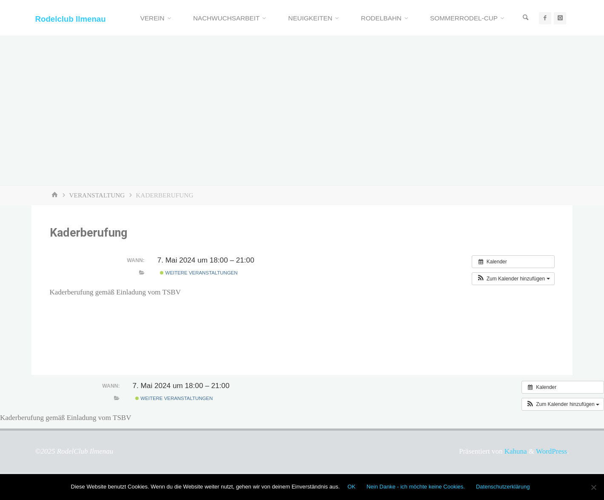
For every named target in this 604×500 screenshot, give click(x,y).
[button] (513, 279)
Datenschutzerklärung (503, 486)
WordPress (551, 451)
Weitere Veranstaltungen (198, 272)
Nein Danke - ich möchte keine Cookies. (416, 486)
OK (352, 486)
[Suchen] (526, 18)
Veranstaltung (97, 195)
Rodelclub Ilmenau (70, 18)
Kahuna (514, 451)
